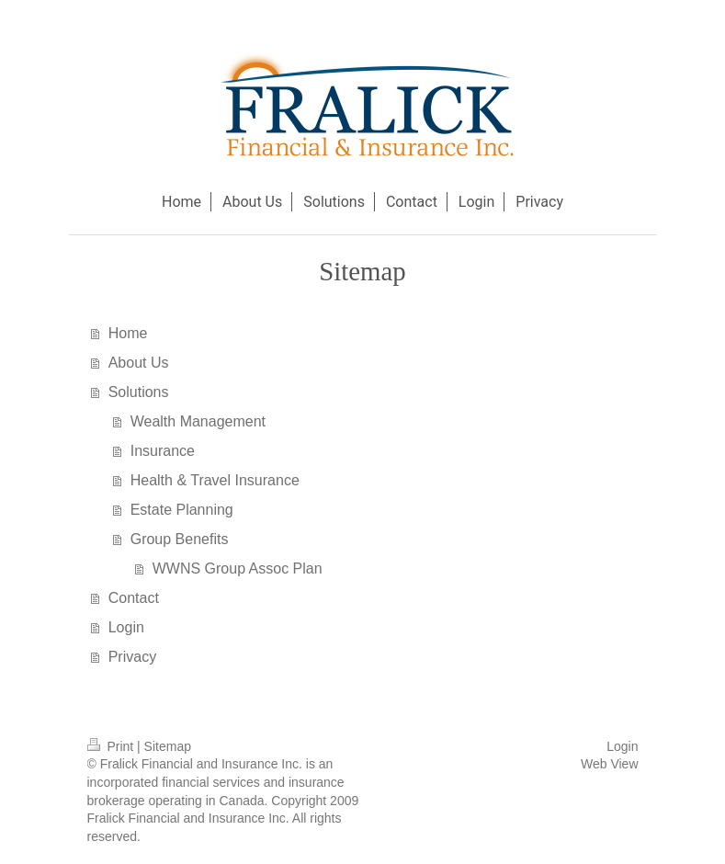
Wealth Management (198, 421)
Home (128, 333)
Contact (133, 598)
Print (112, 746)
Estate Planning (181, 509)
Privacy (132, 657)
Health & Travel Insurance (215, 480)
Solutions (138, 392)
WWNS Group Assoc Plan (238, 568)
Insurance (162, 451)
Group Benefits (179, 539)
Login (126, 627)
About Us (138, 362)
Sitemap (167, 746)
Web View (610, 763)
